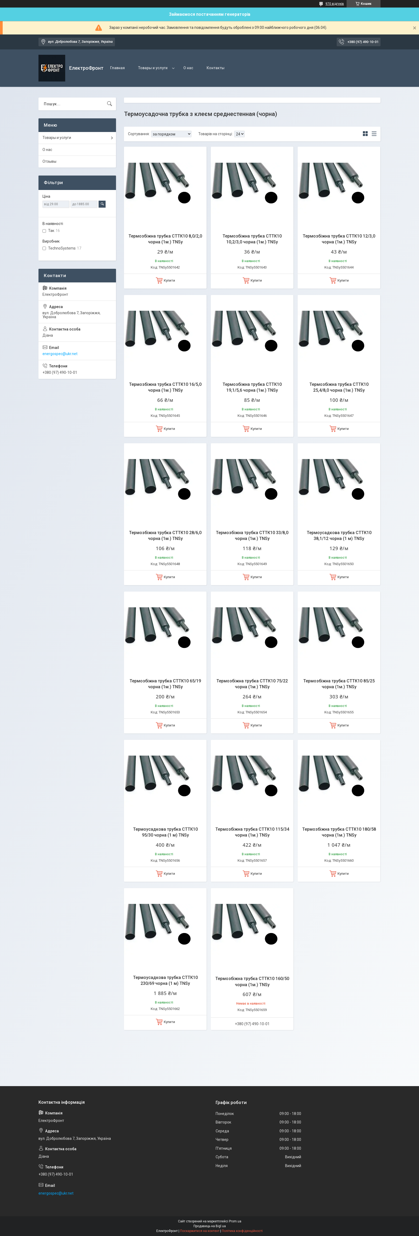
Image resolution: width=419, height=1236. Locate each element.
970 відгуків (334, 4)
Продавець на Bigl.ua (209, 1226)
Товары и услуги (153, 68)
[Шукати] (109, 104)
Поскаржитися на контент (199, 1231)
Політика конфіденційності (242, 1231)
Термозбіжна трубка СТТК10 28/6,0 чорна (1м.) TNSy (165, 535)
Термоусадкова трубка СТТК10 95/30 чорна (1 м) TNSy (165, 832)
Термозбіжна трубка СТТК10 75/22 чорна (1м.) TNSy (252, 683)
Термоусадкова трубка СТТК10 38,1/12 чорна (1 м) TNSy (339, 535)
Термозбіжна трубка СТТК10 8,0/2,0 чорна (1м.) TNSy (165, 239)
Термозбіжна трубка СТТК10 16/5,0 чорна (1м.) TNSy (165, 387)
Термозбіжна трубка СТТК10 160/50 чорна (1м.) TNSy (252, 981)
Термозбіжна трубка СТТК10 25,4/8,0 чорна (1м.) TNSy (338, 387)
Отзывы (49, 161)
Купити (169, 280)
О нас (188, 68)
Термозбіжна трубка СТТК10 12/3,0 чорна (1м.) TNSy (339, 239)
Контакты (215, 68)
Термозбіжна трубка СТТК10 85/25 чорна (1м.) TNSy (339, 683)
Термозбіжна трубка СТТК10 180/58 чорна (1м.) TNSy (339, 832)
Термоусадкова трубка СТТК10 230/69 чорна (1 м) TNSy (165, 980)
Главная (117, 68)
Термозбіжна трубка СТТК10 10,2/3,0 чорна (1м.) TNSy (252, 239)
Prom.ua (235, 1221)
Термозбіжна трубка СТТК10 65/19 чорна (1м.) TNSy (165, 683)
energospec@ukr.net (59, 354)
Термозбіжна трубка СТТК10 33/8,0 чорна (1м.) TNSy (252, 535)
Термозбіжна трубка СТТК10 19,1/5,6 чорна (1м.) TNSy (252, 387)
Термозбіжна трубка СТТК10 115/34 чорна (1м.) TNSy (252, 832)
